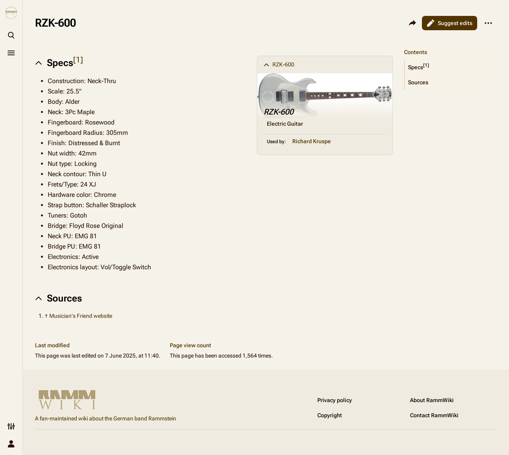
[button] (450, 67)
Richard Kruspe (311, 141)
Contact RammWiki (434, 415)
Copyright (329, 415)
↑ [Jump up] (46, 316)
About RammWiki (432, 400)
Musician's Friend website (80, 316)
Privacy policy (334, 400)
